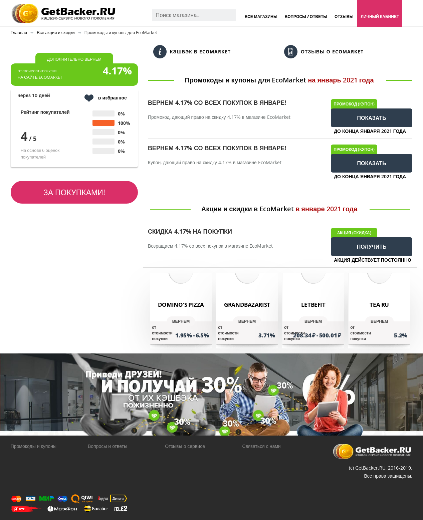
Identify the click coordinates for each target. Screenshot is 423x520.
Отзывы (344, 16)
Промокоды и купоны (33, 446)
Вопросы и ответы (107, 446)
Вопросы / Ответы (306, 16)
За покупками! (74, 192)
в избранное (105, 98)
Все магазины (261, 16)
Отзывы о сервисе (185, 446)
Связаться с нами (261, 446)
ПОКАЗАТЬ (371, 117)
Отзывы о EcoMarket (324, 51)
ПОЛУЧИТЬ (372, 246)
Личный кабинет (380, 16)
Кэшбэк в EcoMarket (192, 51)
